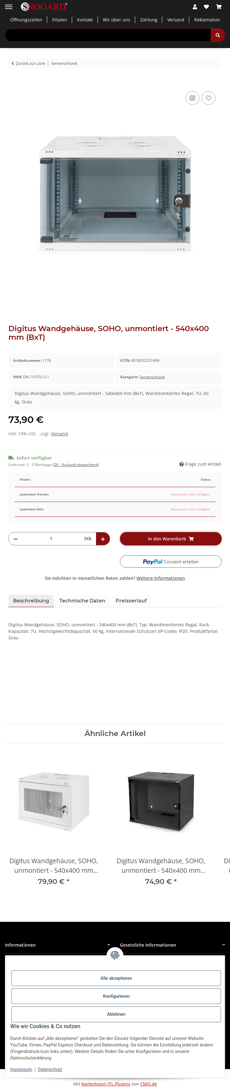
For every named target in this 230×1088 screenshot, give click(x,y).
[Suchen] (218, 35)
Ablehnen (116, 1014)
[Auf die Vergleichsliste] (192, 98)
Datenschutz (50, 1069)
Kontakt (85, 20)
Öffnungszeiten (26, 20)
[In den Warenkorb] (13, 82)
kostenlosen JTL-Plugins (105, 1084)
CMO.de (148, 1084)
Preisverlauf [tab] (131, 601)
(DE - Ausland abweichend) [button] (76, 464)
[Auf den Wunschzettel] (208, 98)
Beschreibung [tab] (31, 601)
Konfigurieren (116, 996)
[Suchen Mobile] (108, 35)
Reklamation (207, 20)
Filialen (59, 20)
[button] (194, 7)
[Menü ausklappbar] (8, 4)
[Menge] (51, 538)
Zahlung (148, 20)
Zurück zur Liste (30, 63)
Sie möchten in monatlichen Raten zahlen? (115, 578)
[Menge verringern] (15, 538)
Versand (175, 20)
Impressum (21, 1069)
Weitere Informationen (160, 578)
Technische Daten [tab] (82, 601)
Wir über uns (116, 20)
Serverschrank (152, 377)
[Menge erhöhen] (103, 538)
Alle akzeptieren (116, 978)
